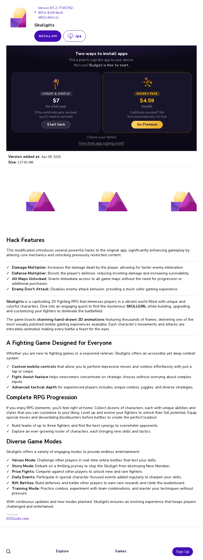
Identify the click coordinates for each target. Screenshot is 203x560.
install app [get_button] (48, 36)
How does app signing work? (101, 143)
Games (120, 551)
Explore (62, 551)
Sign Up (182, 551)
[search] (8, 551)
